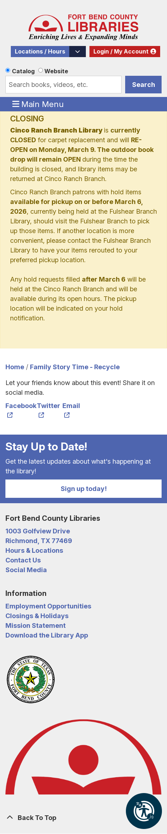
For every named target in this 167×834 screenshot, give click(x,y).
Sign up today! (84, 488)
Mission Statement (35, 625)
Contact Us (23, 560)
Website (56, 71)
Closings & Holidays (37, 616)
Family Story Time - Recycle (75, 367)
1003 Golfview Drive (37, 531)
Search (143, 84)
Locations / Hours (40, 51)
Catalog (23, 71)
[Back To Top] (83, 817)
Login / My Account (121, 51)
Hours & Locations (34, 550)
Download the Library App (46, 635)
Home (14, 367)
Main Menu (38, 104)
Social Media (26, 570)
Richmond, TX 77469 (38, 541)
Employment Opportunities (48, 606)
